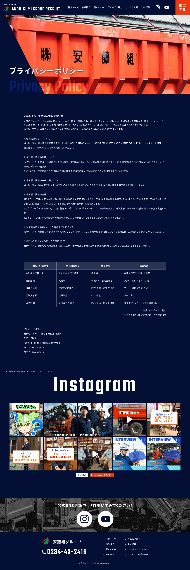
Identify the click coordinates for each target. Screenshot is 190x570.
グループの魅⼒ (117, 7)
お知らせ (110, 554)
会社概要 (131, 544)
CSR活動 (148, 7)
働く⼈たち (102, 7)
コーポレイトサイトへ (137, 549)
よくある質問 (135, 7)
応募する (182, 7)
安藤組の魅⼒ (134, 539)
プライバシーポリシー (137, 554)
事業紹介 (88, 7)
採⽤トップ (76, 7)
